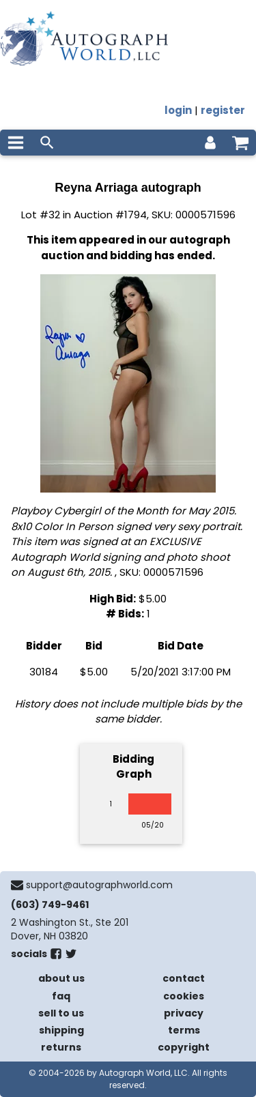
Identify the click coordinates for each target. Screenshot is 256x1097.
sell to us (61, 1013)
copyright (184, 1047)
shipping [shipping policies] (61, 1030)
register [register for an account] (223, 110)
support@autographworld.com (99, 885)
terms (184, 1030)
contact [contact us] (183, 978)
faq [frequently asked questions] (61, 996)
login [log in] (178, 110)
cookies (183, 996)
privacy (183, 1013)
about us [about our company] (61, 978)
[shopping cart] (240, 142)
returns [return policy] (61, 1047)
